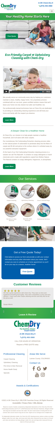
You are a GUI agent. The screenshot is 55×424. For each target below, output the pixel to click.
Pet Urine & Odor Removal (13, 366)
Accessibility (16, 403)
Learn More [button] (9, 120)
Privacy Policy (27, 403)
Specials (6, 373)
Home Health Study (10, 369)
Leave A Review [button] (27, 314)
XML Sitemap (37, 403)
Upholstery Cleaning (11, 362)
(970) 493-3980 (45, 6)
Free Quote (12, 36)
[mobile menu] (52, 11)
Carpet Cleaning (9, 359)
